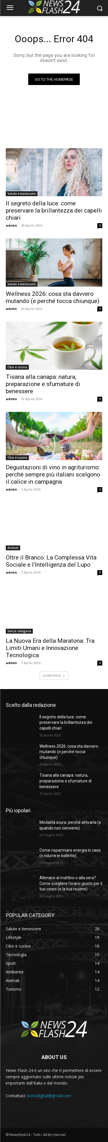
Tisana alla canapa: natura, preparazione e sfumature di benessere (43, 384)
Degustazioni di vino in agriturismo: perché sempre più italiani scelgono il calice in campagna (53, 474)
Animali (12, 548)
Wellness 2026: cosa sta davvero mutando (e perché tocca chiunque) (52, 297)
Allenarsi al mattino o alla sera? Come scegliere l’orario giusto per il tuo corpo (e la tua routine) (70, 883)
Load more (54, 675)
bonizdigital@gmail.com (49, 1095)
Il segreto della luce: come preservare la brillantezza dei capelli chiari (54, 210)
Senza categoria (19, 631)
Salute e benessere (21, 194)
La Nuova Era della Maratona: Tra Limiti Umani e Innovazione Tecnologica (50, 648)
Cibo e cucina (17, 367)
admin (11, 225)
